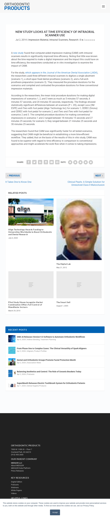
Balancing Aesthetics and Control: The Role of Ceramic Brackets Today (49, 371)
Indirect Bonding (33, 340)
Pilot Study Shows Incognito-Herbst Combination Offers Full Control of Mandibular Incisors (25, 304)
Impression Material (38, 39)
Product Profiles (40, 351)
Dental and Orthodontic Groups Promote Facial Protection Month (46, 360)
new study (18, 53)
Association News (34, 363)
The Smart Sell (63, 302)
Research (73, 39)
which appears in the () (61, 72)
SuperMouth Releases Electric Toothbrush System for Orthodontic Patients (51, 383)
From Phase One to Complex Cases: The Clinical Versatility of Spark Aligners (52, 348)
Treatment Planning (48, 340)
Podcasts (30, 374)
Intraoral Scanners (58, 39)
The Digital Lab (63, 264)
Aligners (30, 351)
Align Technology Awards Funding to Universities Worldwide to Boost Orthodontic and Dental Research (30, 232)
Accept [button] (55, 512)
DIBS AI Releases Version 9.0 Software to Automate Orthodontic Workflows (51, 337)
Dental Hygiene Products (36, 386)
